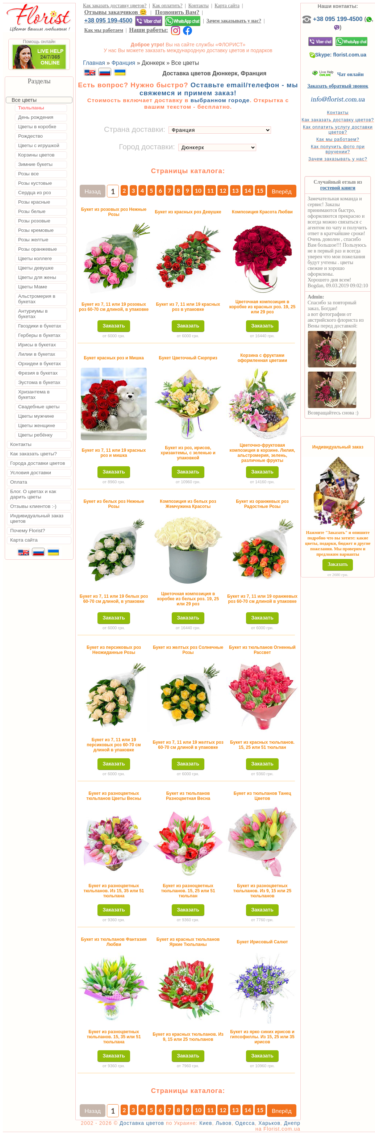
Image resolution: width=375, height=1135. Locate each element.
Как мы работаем (103, 30)
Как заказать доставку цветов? (114, 5)
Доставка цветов (142, 1123)
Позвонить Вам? (177, 12)
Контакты (198, 5)
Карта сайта (226, 5)
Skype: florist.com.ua (338, 55)
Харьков (269, 1123)
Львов (224, 1123)
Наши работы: (148, 29)
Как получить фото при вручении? (338, 149)
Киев (205, 1123)
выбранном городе (220, 100)
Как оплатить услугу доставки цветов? (338, 130)
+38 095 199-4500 (108, 20)
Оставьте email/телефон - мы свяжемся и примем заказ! (218, 89)
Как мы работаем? (337, 139)
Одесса (245, 1123)
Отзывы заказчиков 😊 (115, 12)
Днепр (292, 1123)
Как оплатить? (168, 5)
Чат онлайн (338, 74)
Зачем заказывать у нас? (234, 21)
